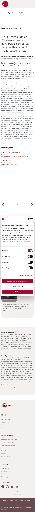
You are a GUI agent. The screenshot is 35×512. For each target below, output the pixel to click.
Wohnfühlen (5, 468)
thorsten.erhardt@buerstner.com (10, 164)
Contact (3, 454)
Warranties (4, 448)
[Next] (32, 204)
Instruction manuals (7, 451)
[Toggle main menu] (31, 4)
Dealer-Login (5, 477)
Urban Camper (5, 419)
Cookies (9, 503)
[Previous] (3, 204)
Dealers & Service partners (9, 439)
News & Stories (5, 471)
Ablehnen (17, 292)
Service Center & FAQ (7, 442)
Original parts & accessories (9, 445)
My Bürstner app (6, 456)
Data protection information (22, 500)
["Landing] (5, 4)
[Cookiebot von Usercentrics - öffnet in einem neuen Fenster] (25, 219)
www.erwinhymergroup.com (9, 387)
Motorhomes (5, 425)
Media (3, 474)
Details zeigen (24, 275)
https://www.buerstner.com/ (9, 350)
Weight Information (7, 500)
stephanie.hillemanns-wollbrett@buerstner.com (15, 156)
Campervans (5, 422)
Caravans (4, 428)
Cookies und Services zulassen (17, 281)
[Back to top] (17, 493)
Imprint (3, 503)
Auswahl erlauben (17, 286)
